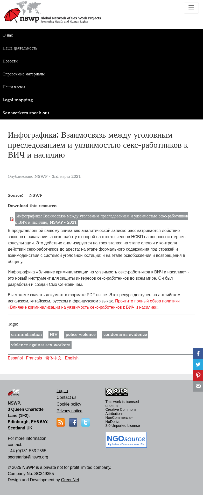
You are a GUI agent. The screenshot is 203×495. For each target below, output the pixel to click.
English (72, 358)
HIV (54, 334)
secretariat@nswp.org (28, 457)
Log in (62, 390)
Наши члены (14, 87)
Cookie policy (69, 404)
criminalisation (26, 334)
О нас (8, 35)
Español (15, 358)
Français (34, 358)
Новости (10, 61)
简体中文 (53, 358)
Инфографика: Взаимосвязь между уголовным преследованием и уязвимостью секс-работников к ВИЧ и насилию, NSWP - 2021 (101, 219)
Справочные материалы (24, 74)
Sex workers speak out (26, 113)
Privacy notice (69, 411)
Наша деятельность (20, 48)
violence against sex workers (40, 345)
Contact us (66, 397)
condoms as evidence (125, 334)
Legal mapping (18, 100)
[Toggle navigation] (191, 8)
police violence (81, 334)
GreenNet (70, 480)
